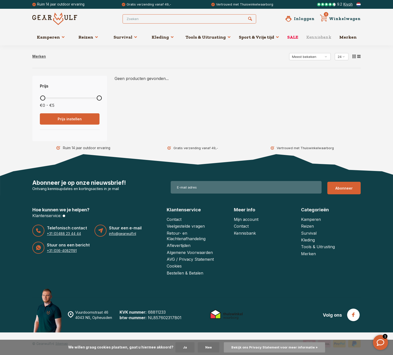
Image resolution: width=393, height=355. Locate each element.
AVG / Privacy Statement (190, 259)
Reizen (88, 37)
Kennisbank (318, 37)
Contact (174, 219)
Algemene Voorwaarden (190, 252)
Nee (205, 347)
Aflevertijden (178, 245)
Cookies (174, 266)
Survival (125, 37)
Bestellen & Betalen (185, 273)
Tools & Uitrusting (208, 37)
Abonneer (344, 187)
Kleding (163, 37)
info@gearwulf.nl (122, 234)
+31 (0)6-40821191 (61, 251)
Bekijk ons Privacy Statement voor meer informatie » (275, 347)
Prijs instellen (70, 119)
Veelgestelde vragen (186, 226)
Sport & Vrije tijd (259, 37)
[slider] (42, 98)
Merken (348, 37)
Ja (181, 347)
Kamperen (51, 37)
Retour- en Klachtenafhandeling (186, 236)
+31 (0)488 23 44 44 (63, 234)
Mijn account (246, 219)
